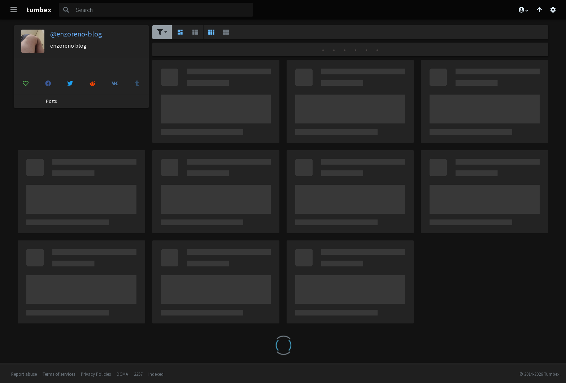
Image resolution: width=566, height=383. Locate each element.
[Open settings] (553, 10)
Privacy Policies (96, 374)
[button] (523, 10)
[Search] (163, 10)
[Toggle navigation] (14, 9)
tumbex (38, 9)
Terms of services (59, 374)
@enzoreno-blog (76, 33)
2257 (138, 374)
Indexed (156, 374)
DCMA (122, 374)
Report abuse (24, 374)
